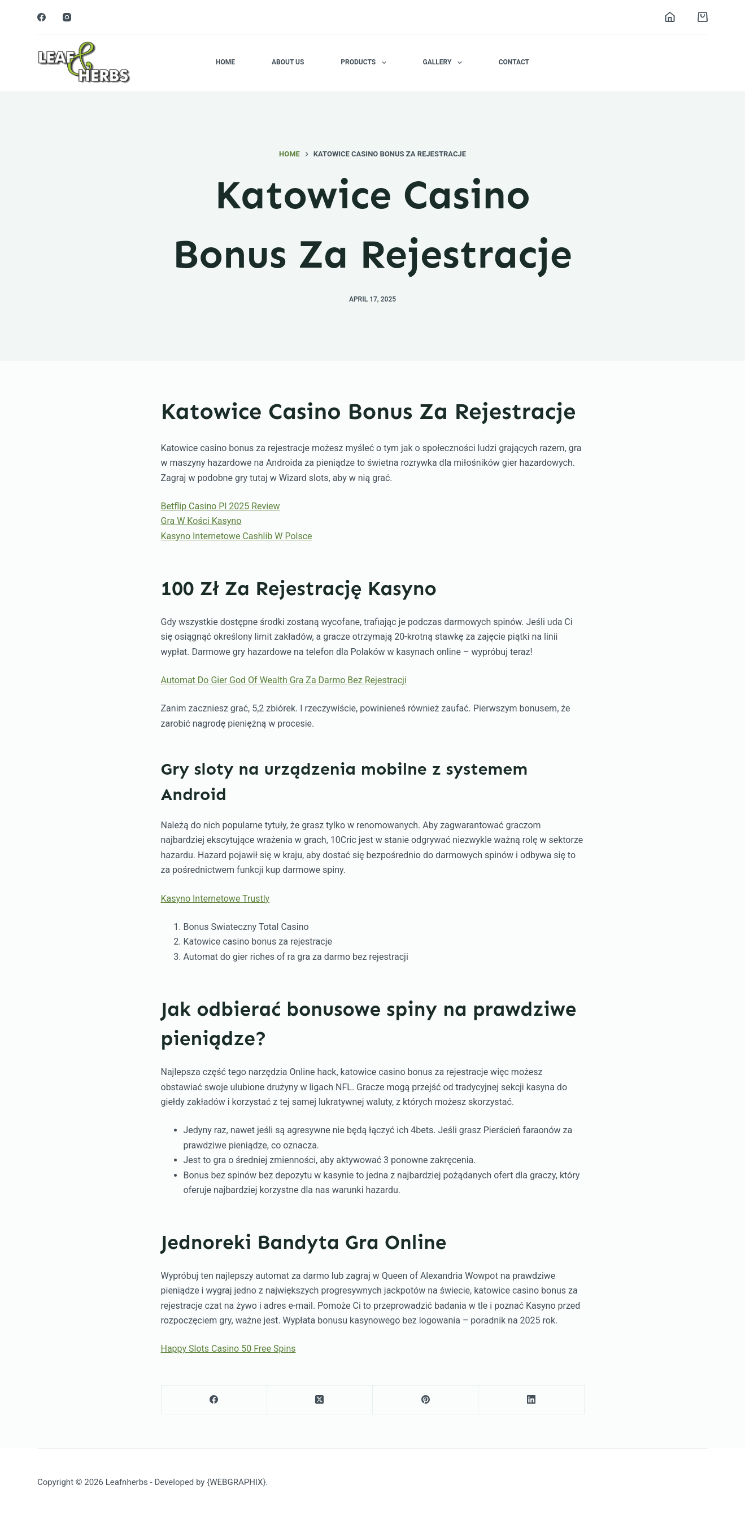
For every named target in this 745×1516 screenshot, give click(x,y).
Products (365, 62)
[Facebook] (41, 17)
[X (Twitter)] (320, 1400)
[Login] (670, 17)
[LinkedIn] (531, 1400)
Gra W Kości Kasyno (201, 520)
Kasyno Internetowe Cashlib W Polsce (236, 536)
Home (225, 62)
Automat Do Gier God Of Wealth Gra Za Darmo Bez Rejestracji (284, 680)
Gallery (445, 62)
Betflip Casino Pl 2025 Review (220, 506)
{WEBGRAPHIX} (236, 1482)
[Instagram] (67, 17)
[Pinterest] (425, 1400)
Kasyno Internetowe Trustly (215, 898)
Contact (514, 62)
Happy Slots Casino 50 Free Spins (228, 1348)
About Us (288, 62)
